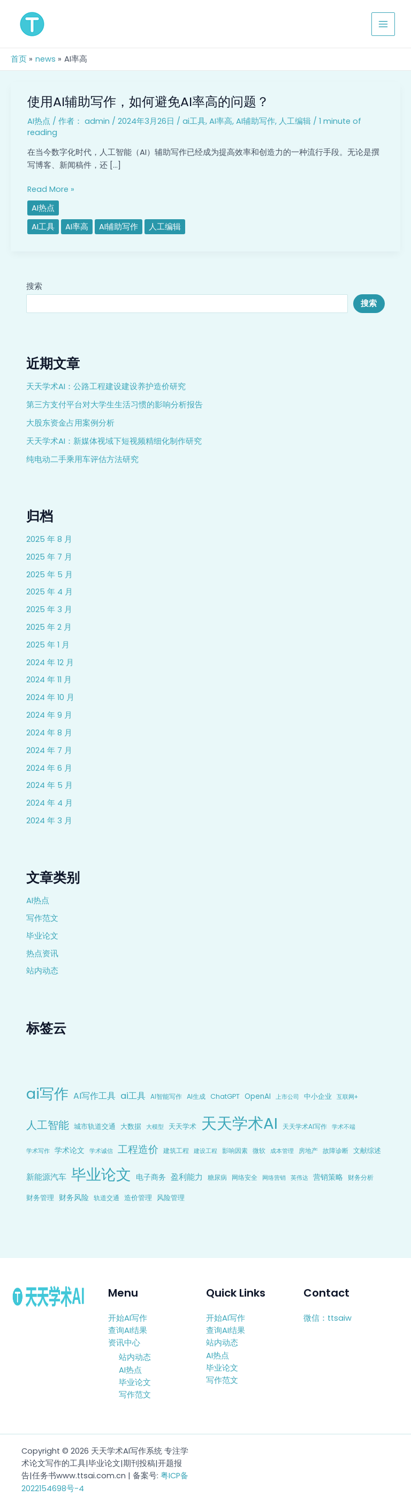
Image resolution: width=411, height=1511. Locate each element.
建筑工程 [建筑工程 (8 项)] (176, 1151)
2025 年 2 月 (49, 627)
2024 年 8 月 (49, 732)
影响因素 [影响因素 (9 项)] (235, 1150)
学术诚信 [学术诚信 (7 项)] (101, 1151)
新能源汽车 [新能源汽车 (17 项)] (46, 1176)
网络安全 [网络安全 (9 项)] (244, 1177)
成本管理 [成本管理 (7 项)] (282, 1151)
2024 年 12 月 (50, 662)
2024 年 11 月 (49, 679)
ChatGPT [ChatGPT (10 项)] (225, 1096)
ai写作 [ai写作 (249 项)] (47, 1094)
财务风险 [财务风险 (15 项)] (74, 1197)
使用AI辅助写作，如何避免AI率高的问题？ (148, 101)
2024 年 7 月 (49, 750)
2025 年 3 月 (49, 609)
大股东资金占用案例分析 (70, 423)
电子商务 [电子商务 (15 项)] (151, 1177)
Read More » (50, 189)
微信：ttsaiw (327, 1318)
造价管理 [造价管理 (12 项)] (138, 1198)
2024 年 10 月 (50, 697)
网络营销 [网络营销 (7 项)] (274, 1177)
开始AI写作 (127, 1318)
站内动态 (42, 970)
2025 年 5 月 (49, 574)
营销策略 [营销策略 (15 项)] (328, 1177)
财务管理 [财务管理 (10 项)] (40, 1197)
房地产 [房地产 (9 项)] (308, 1150)
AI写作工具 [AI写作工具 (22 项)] (94, 1096)
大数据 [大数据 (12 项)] (130, 1126)
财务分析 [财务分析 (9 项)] (361, 1177)
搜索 (34, 286)
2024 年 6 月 (49, 768)
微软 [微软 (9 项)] (259, 1150)
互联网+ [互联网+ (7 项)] (347, 1096)
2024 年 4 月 (49, 803)
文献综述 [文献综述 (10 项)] (367, 1150)
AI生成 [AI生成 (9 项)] (196, 1096)
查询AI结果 (127, 1330)
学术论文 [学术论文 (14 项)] (70, 1150)
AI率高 (220, 121)
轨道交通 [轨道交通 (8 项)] (106, 1198)
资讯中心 (124, 1342)
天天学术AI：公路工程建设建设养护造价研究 (106, 386)
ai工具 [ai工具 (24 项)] (133, 1096)
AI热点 (37, 900)
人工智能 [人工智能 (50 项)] (47, 1125)
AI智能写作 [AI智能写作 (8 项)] (166, 1096)
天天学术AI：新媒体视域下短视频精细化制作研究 (114, 441)
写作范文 (42, 918)
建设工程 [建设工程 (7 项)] (205, 1151)
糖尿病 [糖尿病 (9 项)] (217, 1177)
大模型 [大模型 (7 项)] (155, 1126)
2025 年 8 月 (49, 539)
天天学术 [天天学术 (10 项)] (182, 1126)
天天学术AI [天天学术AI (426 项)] (239, 1123)
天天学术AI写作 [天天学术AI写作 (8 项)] (305, 1126)
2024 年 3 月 (49, 820)
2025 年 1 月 (48, 644)
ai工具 (194, 121)
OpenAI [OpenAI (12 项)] (258, 1096)
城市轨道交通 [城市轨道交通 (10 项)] (95, 1126)
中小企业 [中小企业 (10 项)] (318, 1096)
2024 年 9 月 (49, 715)
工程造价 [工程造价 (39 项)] (138, 1149)
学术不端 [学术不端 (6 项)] (343, 1127)
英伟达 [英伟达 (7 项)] (299, 1177)
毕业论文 (42, 936)
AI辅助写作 (255, 121)
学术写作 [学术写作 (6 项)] (38, 1151)
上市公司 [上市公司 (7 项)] (287, 1096)
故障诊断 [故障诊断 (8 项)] (335, 1151)
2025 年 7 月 (49, 557)
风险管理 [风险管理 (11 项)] (171, 1198)
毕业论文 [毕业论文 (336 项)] (101, 1174)
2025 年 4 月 (49, 591)
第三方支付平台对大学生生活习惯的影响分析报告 (114, 404)
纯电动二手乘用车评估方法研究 (82, 459)
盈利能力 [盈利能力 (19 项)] (187, 1176)
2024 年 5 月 (49, 785)
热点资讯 (42, 953)
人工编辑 (295, 121)
